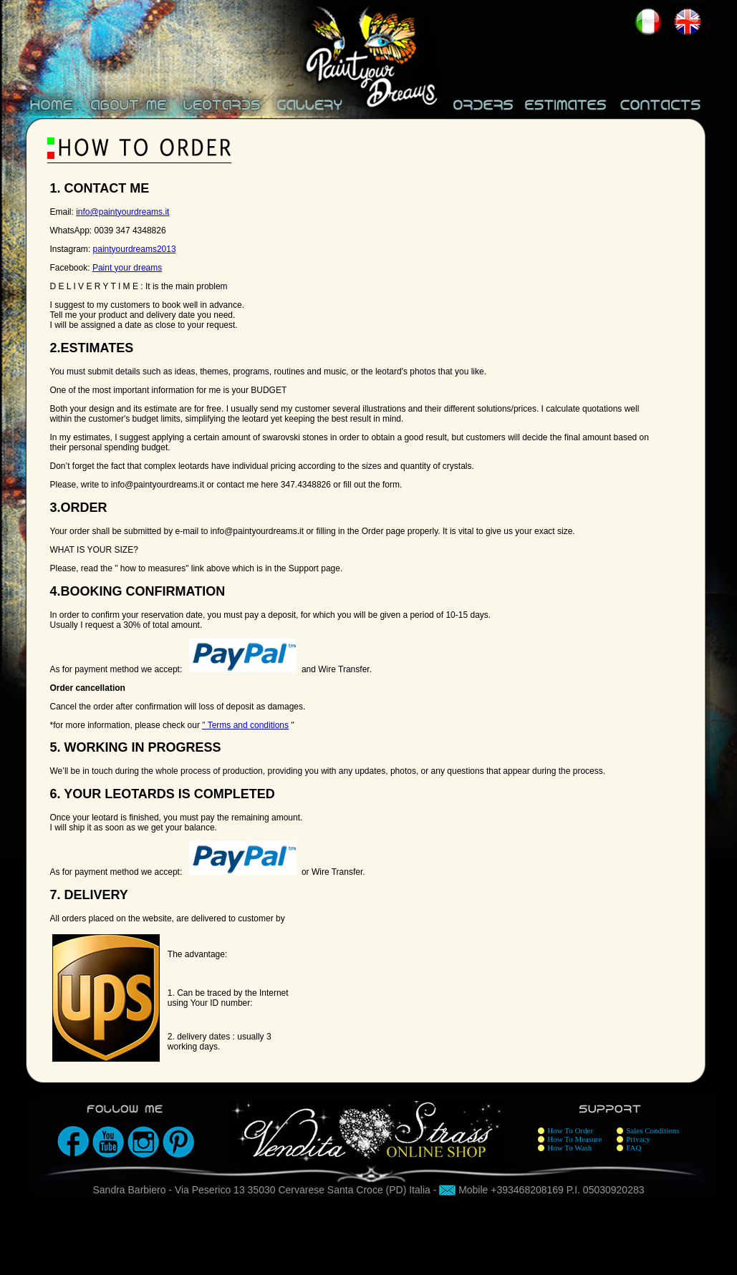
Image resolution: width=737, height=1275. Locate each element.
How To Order (570, 1130)
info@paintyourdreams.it (122, 212)
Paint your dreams (127, 268)
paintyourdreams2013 (134, 249)
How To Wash (569, 1147)
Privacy (638, 1139)
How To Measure (574, 1139)
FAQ (633, 1147)
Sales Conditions (652, 1130)
